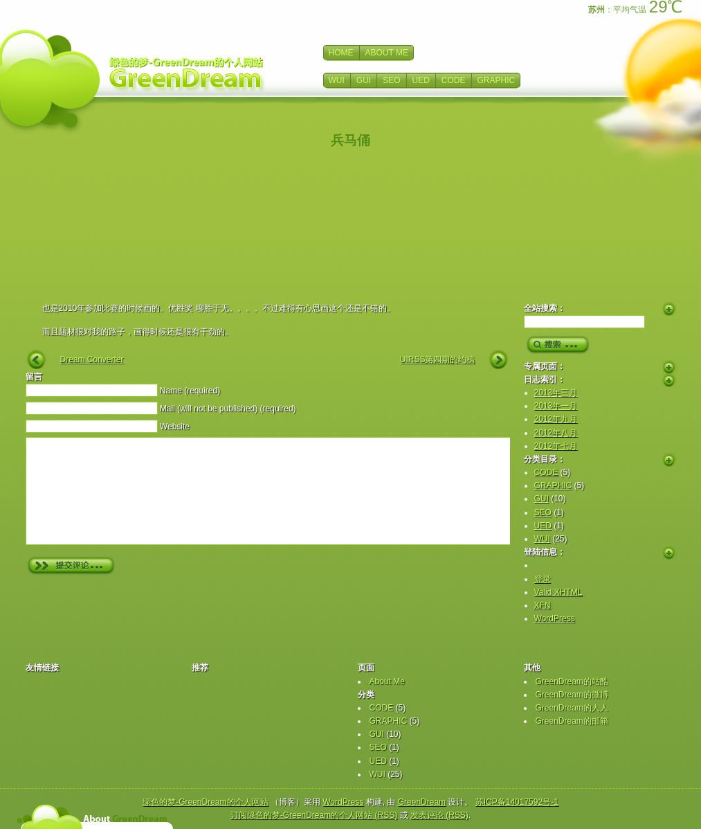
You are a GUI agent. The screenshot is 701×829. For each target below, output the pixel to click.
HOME (341, 52)
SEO (391, 80)
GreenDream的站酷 (572, 681)
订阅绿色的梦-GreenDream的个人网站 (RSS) (313, 815)
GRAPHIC (496, 80)
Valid (558, 592)
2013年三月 (556, 393)
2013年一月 (556, 406)
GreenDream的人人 (572, 708)
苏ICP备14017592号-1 (516, 802)
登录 (542, 579)
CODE (453, 80)
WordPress (554, 618)
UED (421, 80)
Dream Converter (92, 359)
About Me (387, 681)
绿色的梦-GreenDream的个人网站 (205, 802)
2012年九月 (556, 419)
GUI (363, 80)
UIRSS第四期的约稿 (437, 359)
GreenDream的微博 (572, 694)
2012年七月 (556, 446)
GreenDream (422, 802)
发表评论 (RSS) (439, 815)
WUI (337, 80)
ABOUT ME (386, 52)
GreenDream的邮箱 (572, 721)
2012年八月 (556, 433)
